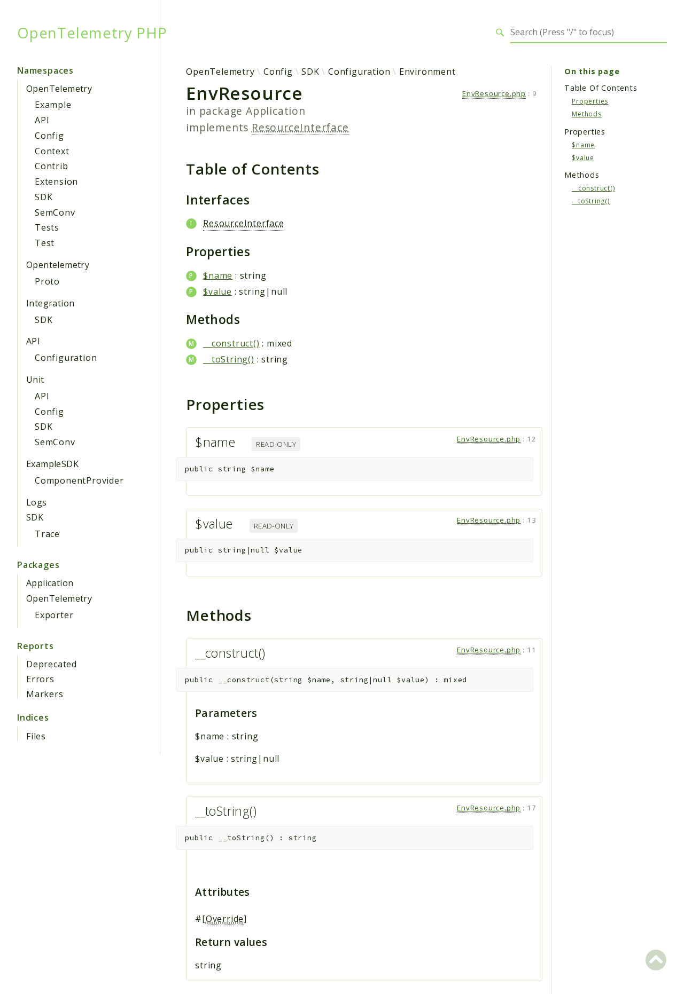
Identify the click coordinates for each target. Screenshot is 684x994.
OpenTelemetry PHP (92, 32)
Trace (47, 534)
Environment (427, 71)
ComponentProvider (79, 480)
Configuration (66, 358)
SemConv (55, 212)
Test (45, 243)
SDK (43, 197)
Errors (40, 679)
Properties (590, 101)
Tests (47, 227)
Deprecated (51, 664)
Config (49, 135)
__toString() (228, 359)
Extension (56, 181)
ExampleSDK (52, 464)
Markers (45, 694)
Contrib (51, 166)
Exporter (54, 615)
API (42, 120)
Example (53, 105)
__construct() (231, 343)
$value (217, 291)
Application (49, 583)
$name (217, 275)
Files (36, 736)
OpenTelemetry (59, 88)
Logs (36, 502)
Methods (587, 114)
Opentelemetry (57, 265)
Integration (50, 303)
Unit (35, 379)
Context (52, 151)
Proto (47, 281)
